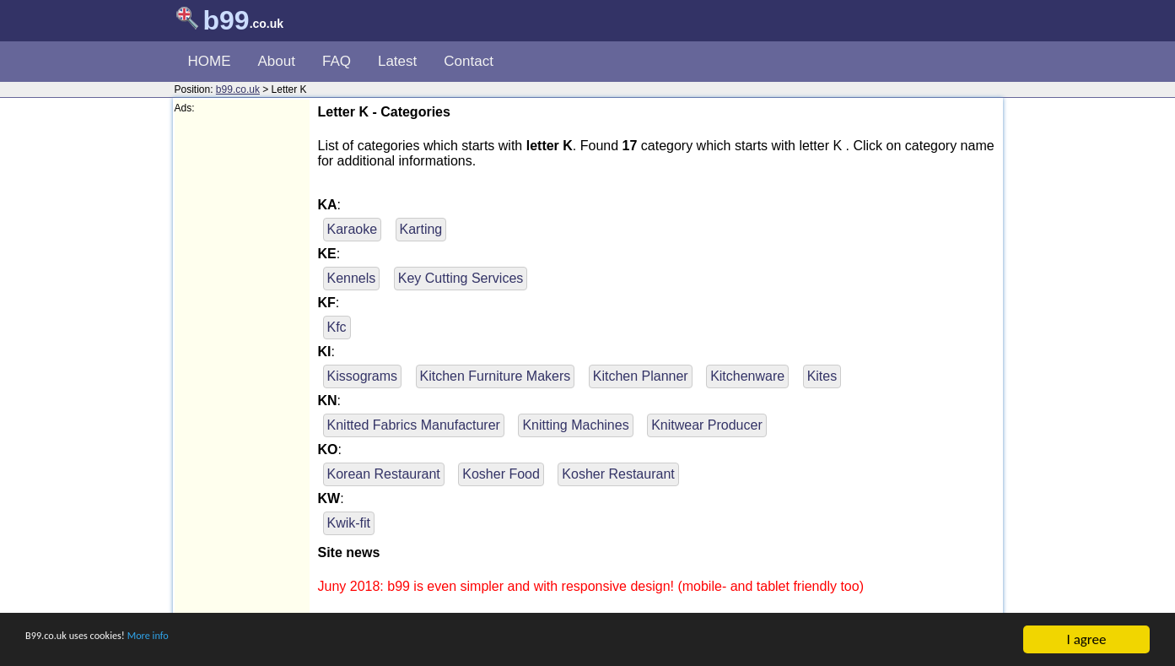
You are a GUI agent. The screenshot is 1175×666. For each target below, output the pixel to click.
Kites (822, 376)
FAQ (336, 61)
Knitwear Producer (707, 425)
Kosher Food (501, 474)
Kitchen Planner (640, 376)
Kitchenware (747, 376)
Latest (397, 61)
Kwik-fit (349, 523)
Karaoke (352, 229)
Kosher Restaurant (618, 474)
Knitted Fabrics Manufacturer (413, 425)
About (276, 61)
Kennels (351, 278)
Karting (421, 229)
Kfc (337, 327)
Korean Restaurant (383, 474)
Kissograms (362, 376)
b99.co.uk (238, 89)
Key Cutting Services (461, 278)
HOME (209, 61)
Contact (468, 61)
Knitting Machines (575, 425)
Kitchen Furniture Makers (495, 376)
